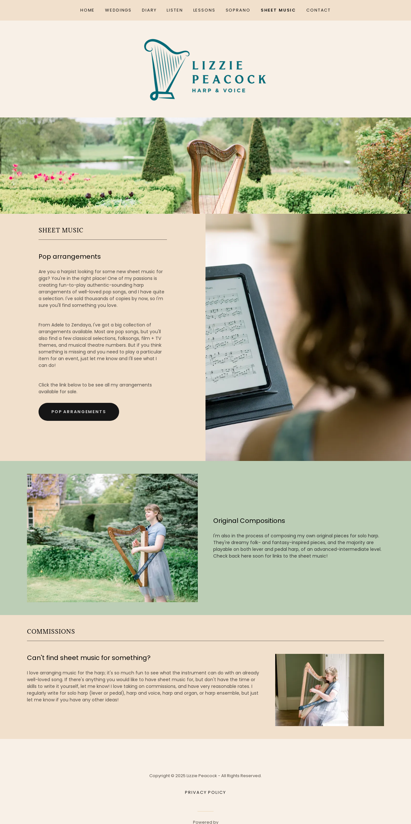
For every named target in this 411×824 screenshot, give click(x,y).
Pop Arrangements (78, 412)
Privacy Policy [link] (205, 792)
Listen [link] (175, 10)
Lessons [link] (204, 10)
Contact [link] (318, 10)
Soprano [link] (238, 10)
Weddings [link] (118, 10)
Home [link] (87, 10)
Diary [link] (149, 10)
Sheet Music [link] (278, 10)
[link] (205, 68)
